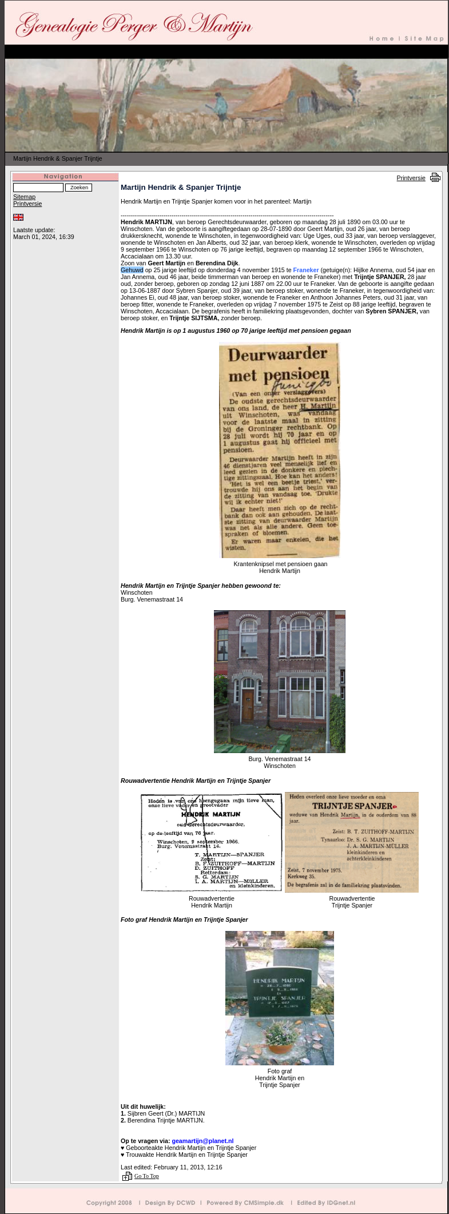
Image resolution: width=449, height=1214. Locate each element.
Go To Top (146, 1176)
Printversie (411, 177)
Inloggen (23, 223)
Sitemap (24, 196)
